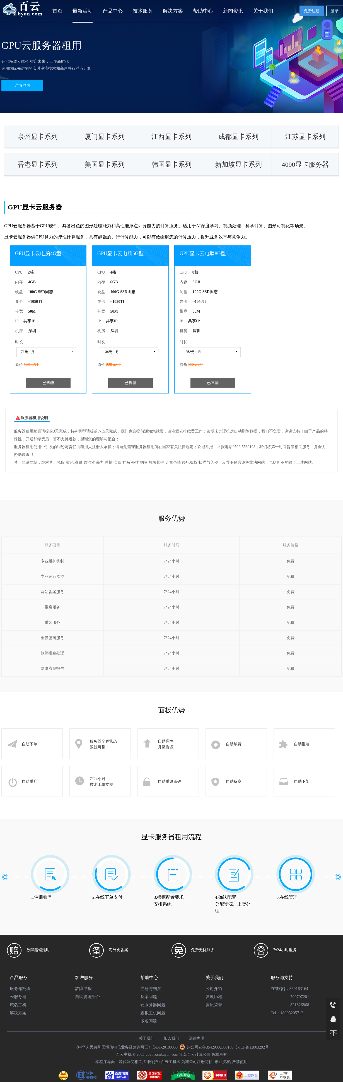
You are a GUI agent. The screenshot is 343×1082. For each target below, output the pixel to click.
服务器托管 (20, 988)
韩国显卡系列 (171, 164)
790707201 (299, 996)
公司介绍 (214, 988)
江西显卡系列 (171, 136)
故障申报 (83, 988)
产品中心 (113, 11)
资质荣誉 (214, 1005)
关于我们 (263, 11)
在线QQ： (280, 988)
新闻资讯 (233, 11)
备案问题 (148, 996)
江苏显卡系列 (305, 136)
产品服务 (19, 977)
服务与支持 (282, 977)
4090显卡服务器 (305, 164)
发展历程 (214, 996)
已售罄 (48, 382)
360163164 (298, 988)
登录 (335, 11)
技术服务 (143, 11)
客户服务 (84, 977)
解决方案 (173, 11)
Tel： (275, 1013)
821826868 (299, 1005)
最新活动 (83, 11)
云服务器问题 (152, 1005)
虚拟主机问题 (152, 1013)
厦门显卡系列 (104, 136)
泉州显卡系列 (38, 136)
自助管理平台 (87, 996)
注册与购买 (150, 988)
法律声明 (196, 1038)
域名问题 (148, 1021)
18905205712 (291, 1013)
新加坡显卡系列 (238, 164)
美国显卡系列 (104, 164)
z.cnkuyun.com (166, 1054)
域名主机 (18, 1005)
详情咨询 (22, 85)
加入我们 (171, 1038)
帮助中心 (203, 11)
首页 (57, 11)
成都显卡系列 (238, 136)
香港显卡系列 (38, 164)
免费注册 (312, 11)
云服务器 (18, 996)
